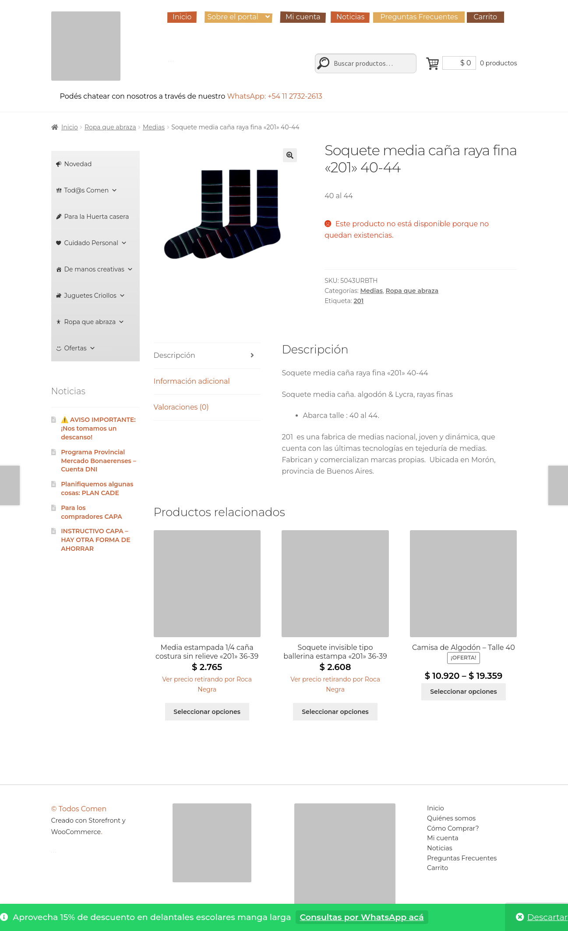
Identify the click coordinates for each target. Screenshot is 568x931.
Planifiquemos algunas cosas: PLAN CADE (97, 488)
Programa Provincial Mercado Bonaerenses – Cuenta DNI (98, 461)
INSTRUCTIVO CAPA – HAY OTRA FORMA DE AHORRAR (95, 540)
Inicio (182, 17)
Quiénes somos (451, 818)
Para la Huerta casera (96, 217)
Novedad (78, 164)
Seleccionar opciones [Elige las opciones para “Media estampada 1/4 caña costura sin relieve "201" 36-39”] (206, 712)
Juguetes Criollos (94, 295)
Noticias (350, 17)
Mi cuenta (303, 17)
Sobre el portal (232, 17)
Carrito (485, 17)
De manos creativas (98, 269)
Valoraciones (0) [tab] (181, 407)
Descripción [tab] (174, 355)
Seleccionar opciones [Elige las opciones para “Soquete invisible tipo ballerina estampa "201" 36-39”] (335, 712)
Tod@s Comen (91, 190)
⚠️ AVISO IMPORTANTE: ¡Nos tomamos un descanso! (98, 428)
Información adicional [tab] (192, 381)
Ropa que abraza (110, 127)
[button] (290, 155)
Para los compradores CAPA (91, 512)
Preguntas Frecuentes (419, 17)
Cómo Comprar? (453, 828)
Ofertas (79, 348)
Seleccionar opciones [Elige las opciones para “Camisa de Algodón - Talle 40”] (463, 692)
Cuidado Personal (95, 243)
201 (358, 301)
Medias (154, 127)
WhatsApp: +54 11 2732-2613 (276, 96)
